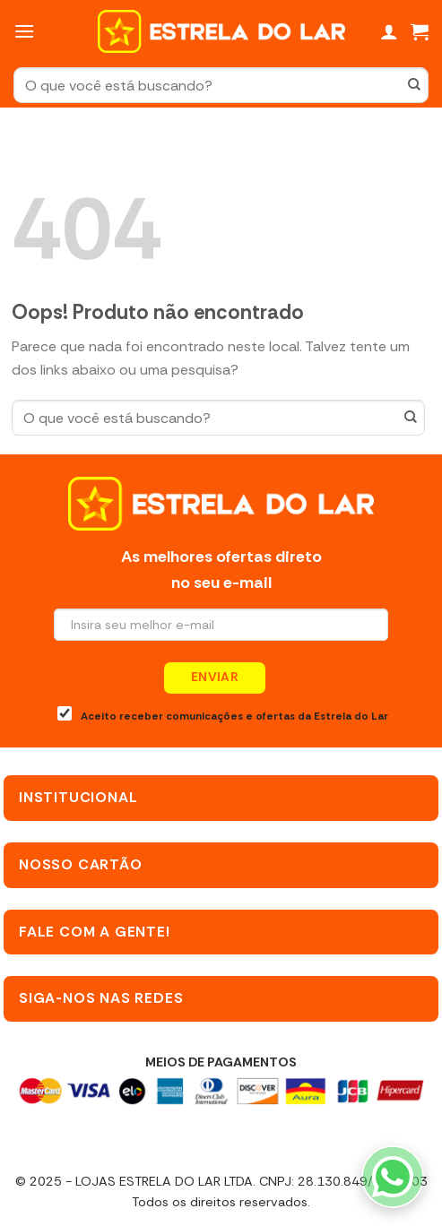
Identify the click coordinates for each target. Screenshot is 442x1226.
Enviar (215, 677)
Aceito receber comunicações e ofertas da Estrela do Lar (222, 714)
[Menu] (24, 31)
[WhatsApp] (392, 1176)
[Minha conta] (389, 31)
